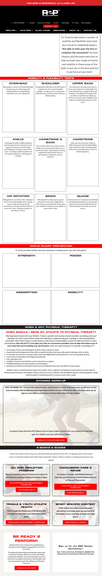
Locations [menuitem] (25, 30)
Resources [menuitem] (59, 30)
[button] (16, 30)
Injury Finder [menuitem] (42, 30)
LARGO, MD (68, 3)
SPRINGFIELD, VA (51, 3)
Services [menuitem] (10, 30)
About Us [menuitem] (74, 30)
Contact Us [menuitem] (90, 30)
